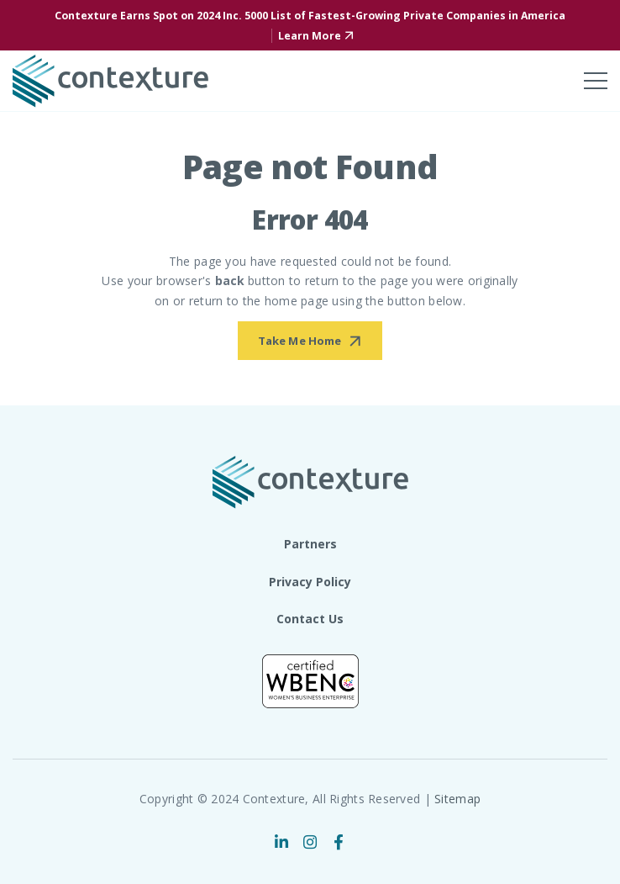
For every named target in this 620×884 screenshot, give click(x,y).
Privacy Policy (310, 582)
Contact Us (310, 619)
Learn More (309, 36)
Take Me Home (300, 340)
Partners (310, 544)
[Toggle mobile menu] (595, 80)
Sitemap (457, 799)
